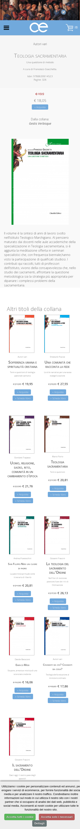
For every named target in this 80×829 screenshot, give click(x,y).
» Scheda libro (23, 398)
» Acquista (40, 107)
